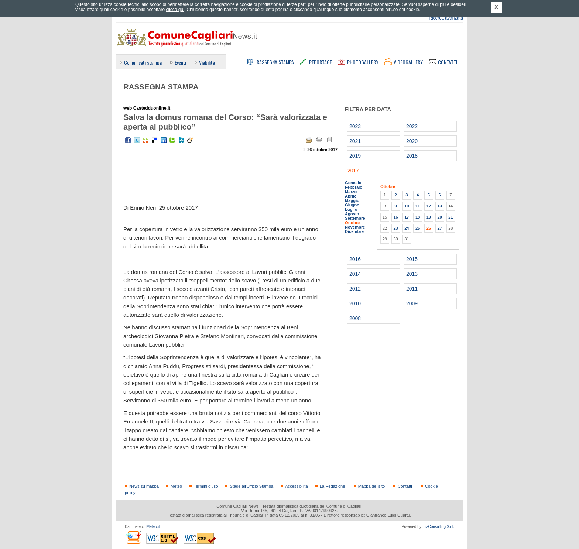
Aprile (351, 196)
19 (428, 217)
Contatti (405, 486)
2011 (412, 289)
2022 (412, 126)
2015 (412, 259)
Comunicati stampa (143, 62)
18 (417, 217)
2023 (355, 126)
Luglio (351, 209)
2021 (355, 141)
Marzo (351, 191)
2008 (355, 318)
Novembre (355, 227)
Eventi (180, 62)
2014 (355, 274)
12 (428, 206)
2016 (355, 259)
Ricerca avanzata (446, 18)
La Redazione (332, 486)
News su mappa (144, 486)
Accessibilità (296, 486)
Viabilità (207, 62)
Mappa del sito (371, 486)
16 (395, 217)
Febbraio (353, 187)
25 (417, 228)
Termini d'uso (206, 486)
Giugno (352, 205)
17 (406, 217)
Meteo (176, 486)
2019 (355, 156)
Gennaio (353, 183)
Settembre (355, 218)
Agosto (352, 214)
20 (439, 217)
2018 (412, 156)
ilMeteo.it (152, 527)
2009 (412, 303)
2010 (355, 303)
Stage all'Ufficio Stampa (251, 486)
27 (439, 228)
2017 (353, 171)
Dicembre (354, 231)
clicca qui (175, 9)
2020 (412, 141)
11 (417, 206)
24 (406, 228)
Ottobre (352, 222)
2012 (355, 289)
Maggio (352, 200)
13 (439, 206)
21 (450, 217)
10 (406, 206)
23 (395, 228)
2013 (412, 274)
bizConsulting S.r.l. (439, 527)
